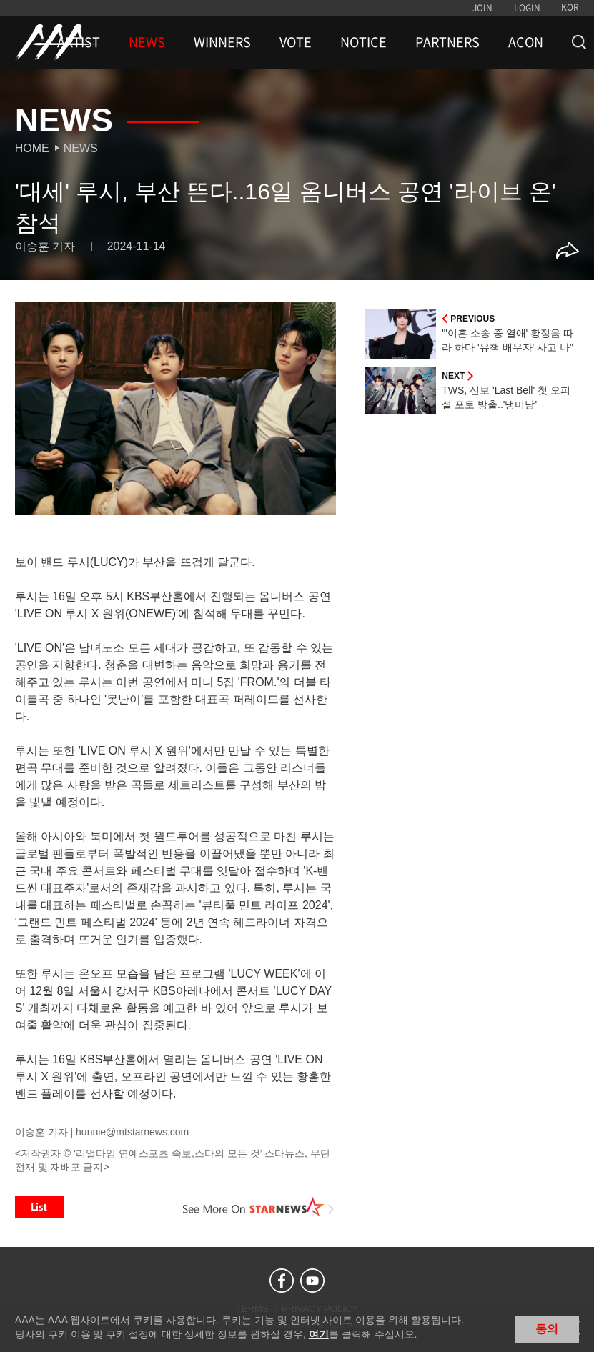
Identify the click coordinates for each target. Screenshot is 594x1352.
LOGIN (527, 8)
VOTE (295, 42)
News (81, 148)
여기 (319, 1334)
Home (32, 148)
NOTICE (363, 42)
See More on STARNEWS (258, 1207)
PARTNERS (447, 42)
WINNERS (222, 42)
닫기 (572, 1328)
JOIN (482, 8)
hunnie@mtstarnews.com (132, 1132)
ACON (525, 42)
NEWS (147, 42)
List (39, 1207)
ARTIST (78, 42)
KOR (570, 7)
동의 (546, 1329)
